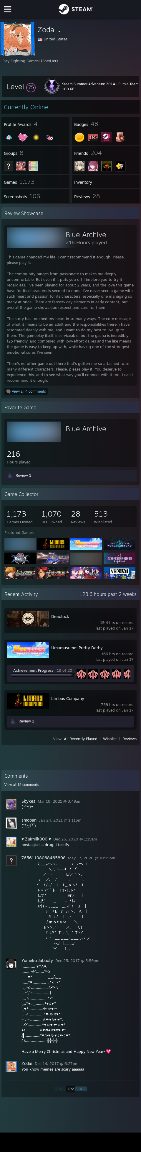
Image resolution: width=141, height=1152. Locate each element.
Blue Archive (86, 234)
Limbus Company (67, 698)
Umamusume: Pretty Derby (77, 647)
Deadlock (60, 616)
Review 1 (23, 475)
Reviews (129, 738)
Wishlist (110, 738)
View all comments (21, 785)
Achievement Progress (33, 670)
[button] (21, 86)
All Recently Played (80, 738)
